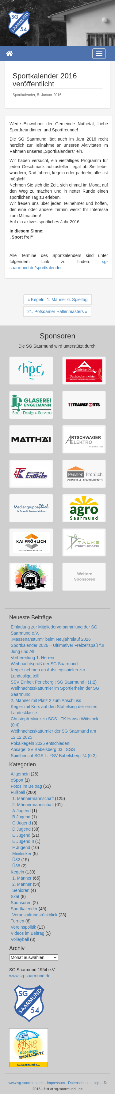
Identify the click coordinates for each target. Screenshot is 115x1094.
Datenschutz (78, 1083)
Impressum (56, 1083)
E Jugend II (23, 841)
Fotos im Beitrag (26, 786)
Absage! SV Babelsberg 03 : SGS (43, 749)
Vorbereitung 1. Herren (32, 657)
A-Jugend (21, 810)
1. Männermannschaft (33, 798)
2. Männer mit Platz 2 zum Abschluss (46, 700)
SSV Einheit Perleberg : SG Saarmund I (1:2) (54, 682)
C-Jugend (21, 822)
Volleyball (20, 939)
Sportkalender (24, 95)
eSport (17, 780)
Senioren (20, 890)
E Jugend (21, 835)
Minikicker (21, 853)
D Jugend (21, 829)
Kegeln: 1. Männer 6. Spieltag (59, 299)
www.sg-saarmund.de (30, 975)
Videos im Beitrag (27, 933)
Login (96, 1083)
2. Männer (22, 884)
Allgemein (20, 773)
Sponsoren (21, 902)
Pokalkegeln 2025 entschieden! (41, 743)
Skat (15, 896)
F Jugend (21, 847)
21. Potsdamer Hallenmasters (55, 311)
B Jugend (21, 816)
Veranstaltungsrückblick (34, 914)
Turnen (17, 921)
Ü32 (16, 859)
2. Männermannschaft (33, 804)
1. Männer (22, 878)
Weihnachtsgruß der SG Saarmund (44, 663)
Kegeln (17, 872)
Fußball (18, 792)
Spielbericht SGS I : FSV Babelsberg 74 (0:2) (54, 755)
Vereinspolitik (23, 927)
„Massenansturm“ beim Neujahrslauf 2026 (51, 639)
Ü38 (16, 865)
